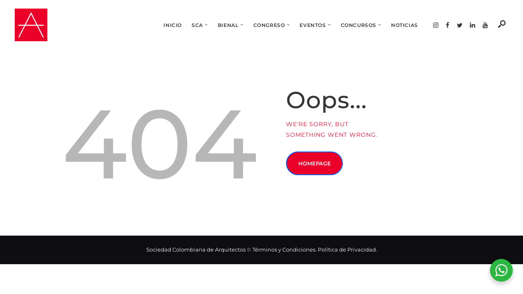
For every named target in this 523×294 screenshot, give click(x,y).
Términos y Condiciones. (285, 249)
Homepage (316, 165)
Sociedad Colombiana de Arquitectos (196, 249)
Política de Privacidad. (347, 249)
